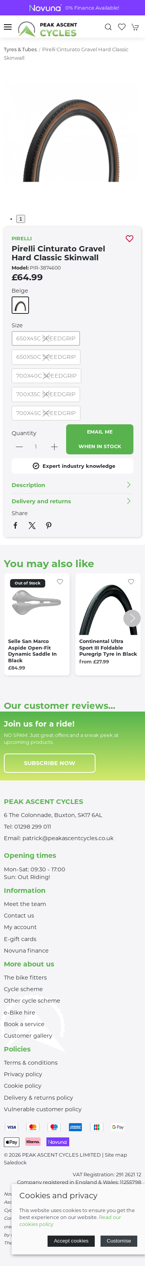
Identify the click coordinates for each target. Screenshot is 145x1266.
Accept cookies (71, 1241)
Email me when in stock (99, 439)
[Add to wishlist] (60, 581)
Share (20, 513)
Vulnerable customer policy (43, 1109)
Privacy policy (23, 1074)
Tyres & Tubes (20, 49)
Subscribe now (49, 763)
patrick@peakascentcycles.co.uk (68, 838)
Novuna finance (26, 950)
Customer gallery (28, 1035)
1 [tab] (20, 219)
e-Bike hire (19, 1012)
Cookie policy (22, 1085)
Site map (116, 1155)
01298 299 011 (32, 826)
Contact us (19, 915)
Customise (119, 1241)
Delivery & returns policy (38, 1097)
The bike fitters (25, 977)
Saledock (15, 1162)
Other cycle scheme (32, 1000)
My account (20, 927)
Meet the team (25, 904)
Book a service (24, 1024)
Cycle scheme (23, 989)
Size (17, 325)
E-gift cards (20, 939)
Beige (20, 290)
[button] (8, 27)
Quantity (24, 433)
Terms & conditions (31, 1062)
